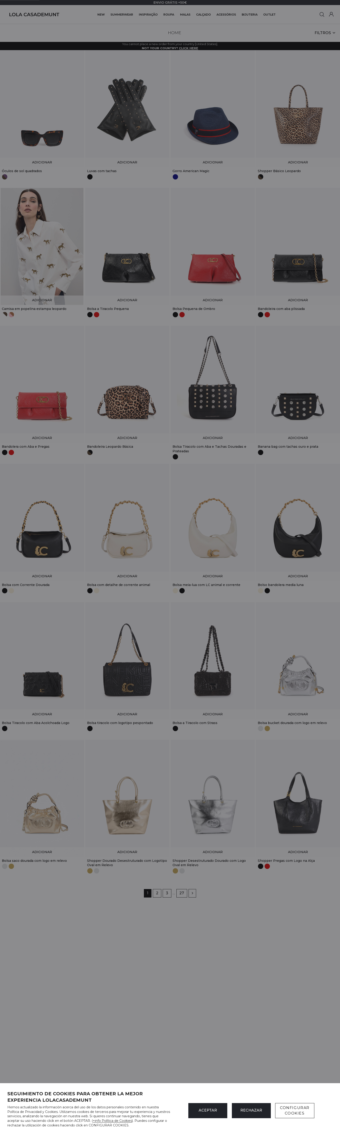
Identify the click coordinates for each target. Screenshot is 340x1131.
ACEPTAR (208, 1110)
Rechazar (251, 1110)
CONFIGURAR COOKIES (295, 1110)
